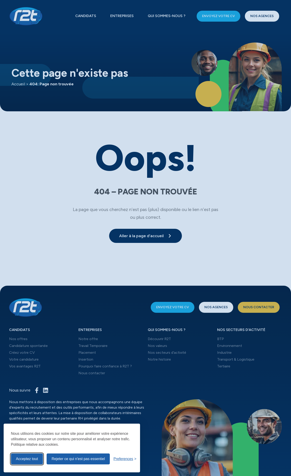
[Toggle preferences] (124, 459)
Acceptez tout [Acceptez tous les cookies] (27, 459)
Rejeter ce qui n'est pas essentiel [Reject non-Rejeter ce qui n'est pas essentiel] (78, 459)
